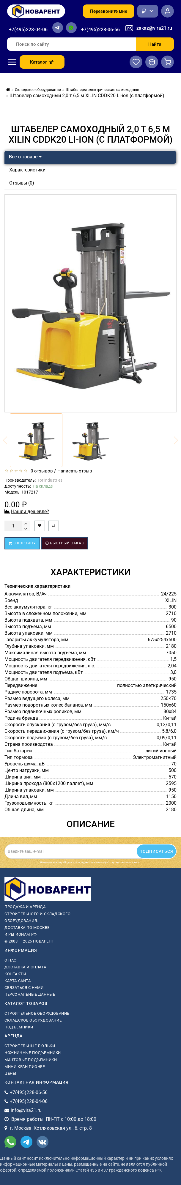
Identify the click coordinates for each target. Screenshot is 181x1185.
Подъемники (18, 1027)
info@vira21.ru (26, 1110)
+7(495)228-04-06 (28, 29)
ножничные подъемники (32, 1052)
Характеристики (27, 170)
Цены (10, 1073)
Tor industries (49, 480)
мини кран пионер (24, 1066)
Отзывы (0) (21, 183)
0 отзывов (40, 471)
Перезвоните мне (108, 11)
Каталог (42, 62)
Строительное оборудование (36, 1013)
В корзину (22, 543)
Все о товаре (25, 157)
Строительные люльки (29, 1046)
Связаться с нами (24, 987)
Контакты (15, 974)
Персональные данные (29, 994)
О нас (10, 960)
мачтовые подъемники (30, 1060)
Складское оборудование (33, 1020)
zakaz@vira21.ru (154, 28)
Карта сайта (17, 980)
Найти (154, 44)
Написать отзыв (74, 471)
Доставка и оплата (25, 967)
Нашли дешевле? (30, 511)
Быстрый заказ (64, 543)
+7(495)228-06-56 (100, 29)
